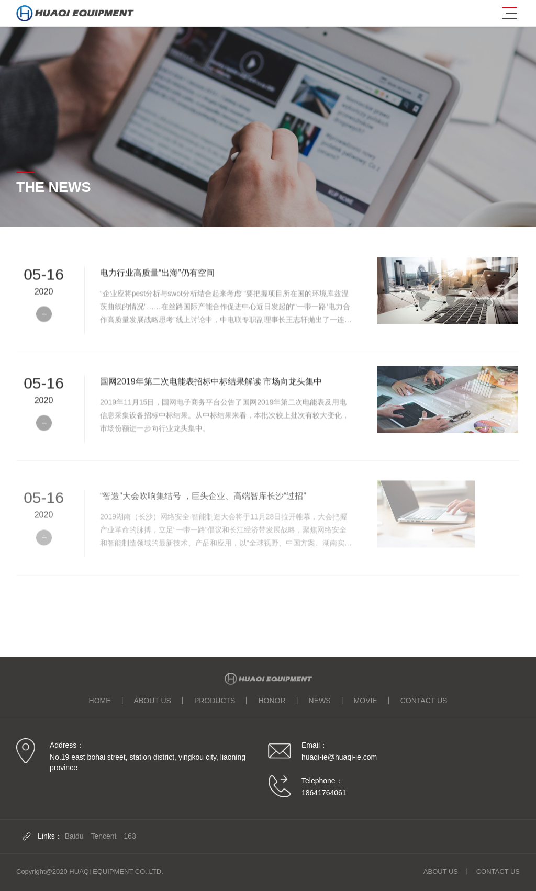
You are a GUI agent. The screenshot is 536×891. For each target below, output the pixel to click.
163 (130, 836)
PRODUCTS (215, 700)
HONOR (271, 700)
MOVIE (365, 700)
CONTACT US (424, 700)
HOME (100, 700)
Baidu (74, 836)
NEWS (320, 700)
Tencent (103, 836)
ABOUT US (152, 700)
